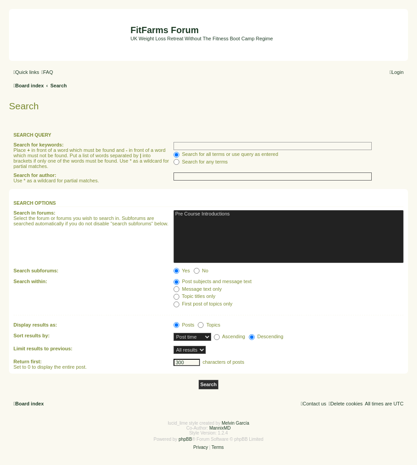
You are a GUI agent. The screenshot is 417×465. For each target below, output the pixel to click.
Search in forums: (34, 212)
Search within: (30, 281)
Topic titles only (194, 296)
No (201, 270)
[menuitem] (47, 72)
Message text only (198, 289)
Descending (266, 336)
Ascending (229, 336)
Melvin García (235, 423)
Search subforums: (35, 270)
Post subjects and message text (213, 281)
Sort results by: (31, 335)
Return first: (27, 361)
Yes (182, 270)
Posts (184, 324)
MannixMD (220, 428)
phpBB (185, 439)
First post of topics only (203, 303)
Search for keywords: (38, 144)
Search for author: (34, 175)
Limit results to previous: (42, 348)
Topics (209, 324)
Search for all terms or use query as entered (226, 154)
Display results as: (35, 324)
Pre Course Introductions (288, 214)
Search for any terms (201, 161)
